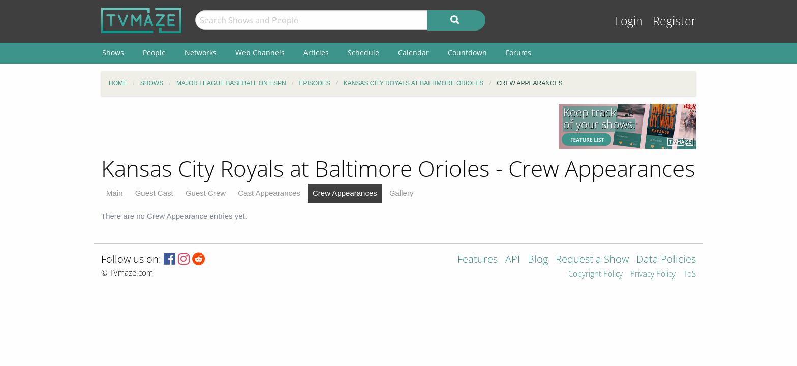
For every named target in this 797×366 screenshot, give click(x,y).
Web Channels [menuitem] (260, 52)
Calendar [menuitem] (413, 52)
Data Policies (666, 260)
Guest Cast (154, 193)
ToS (689, 274)
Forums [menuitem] (518, 52)
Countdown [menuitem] (467, 52)
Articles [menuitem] (316, 52)
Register (674, 21)
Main (114, 193)
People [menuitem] (154, 52)
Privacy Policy (653, 274)
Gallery (401, 193)
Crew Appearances (345, 193)
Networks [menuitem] (201, 52)
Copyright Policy (595, 274)
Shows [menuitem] (113, 52)
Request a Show (592, 260)
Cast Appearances (269, 193)
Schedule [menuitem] (363, 52)
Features (477, 260)
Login (629, 21)
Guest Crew (206, 193)
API (512, 260)
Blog (538, 260)
